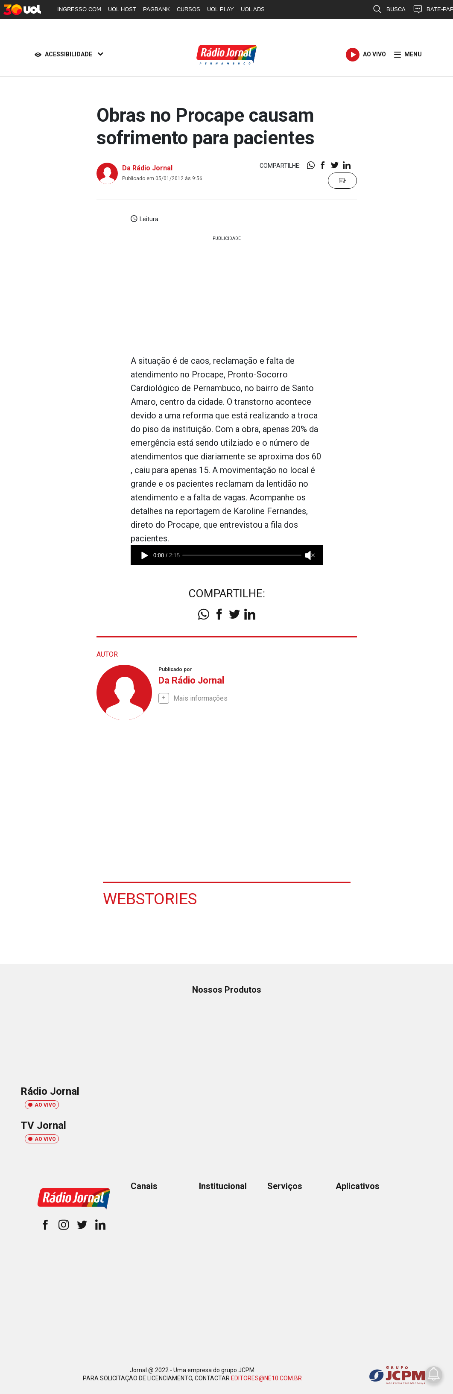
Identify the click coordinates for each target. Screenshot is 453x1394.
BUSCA (389, 9)
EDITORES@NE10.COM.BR (266, 1377)
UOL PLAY (220, 9)
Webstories (151, 898)
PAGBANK (156, 9)
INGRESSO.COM (79, 9)
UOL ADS (253, 9)
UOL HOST (122, 9)
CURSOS (188, 9)
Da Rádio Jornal (147, 168)
